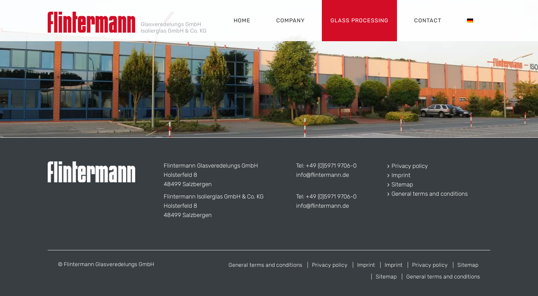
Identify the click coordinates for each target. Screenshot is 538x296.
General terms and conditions (429, 193)
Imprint (400, 175)
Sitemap (402, 184)
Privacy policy (409, 165)
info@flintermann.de (322, 174)
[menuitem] (470, 20)
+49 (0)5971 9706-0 (331, 165)
